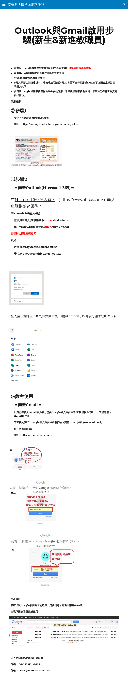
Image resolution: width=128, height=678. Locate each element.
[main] (64, 35)
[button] (4, 4)
